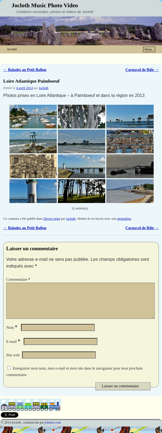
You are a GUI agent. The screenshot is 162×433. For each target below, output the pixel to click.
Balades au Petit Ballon (24, 69)
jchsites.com (53, 429)
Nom (12, 334)
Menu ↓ (149, 49)
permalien (124, 219)
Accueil (12, 49)
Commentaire (18, 279)
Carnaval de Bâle (142, 69)
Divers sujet (51, 219)
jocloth (43, 88)
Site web (13, 361)
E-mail (13, 348)
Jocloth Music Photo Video (45, 5)
